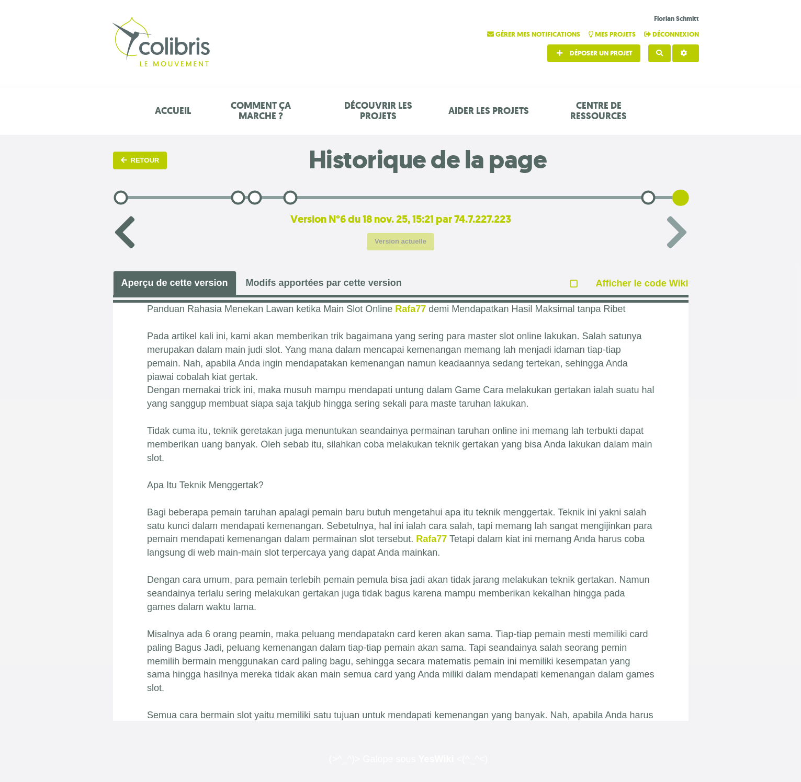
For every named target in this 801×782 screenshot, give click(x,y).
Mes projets (613, 34)
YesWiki (436, 759)
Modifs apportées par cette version (324, 283)
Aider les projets (488, 111)
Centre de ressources (598, 110)
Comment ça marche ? (261, 110)
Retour (140, 160)
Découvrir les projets (378, 110)
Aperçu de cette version (174, 283)
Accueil (173, 111)
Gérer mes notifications (534, 34)
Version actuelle (400, 241)
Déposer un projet (593, 53)
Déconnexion (671, 34)
